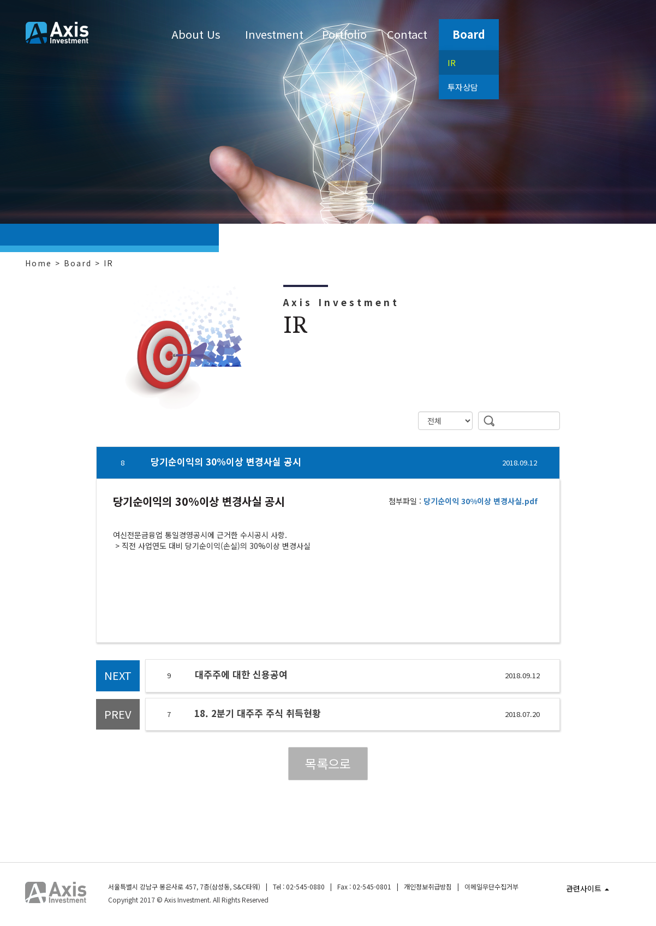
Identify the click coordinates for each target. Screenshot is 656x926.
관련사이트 (587, 888)
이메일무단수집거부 (491, 886)
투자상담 (463, 87)
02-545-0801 (372, 886)
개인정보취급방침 (428, 886)
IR (452, 62)
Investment (274, 34)
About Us (195, 34)
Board (468, 34)
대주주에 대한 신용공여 (241, 674)
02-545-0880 (305, 886)
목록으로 (328, 763)
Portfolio (344, 34)
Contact (407, 34)
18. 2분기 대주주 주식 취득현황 (257, 713)
